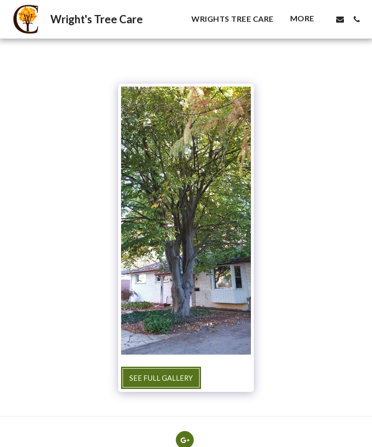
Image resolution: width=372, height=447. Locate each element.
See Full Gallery (161, 377)
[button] (340, 19)
